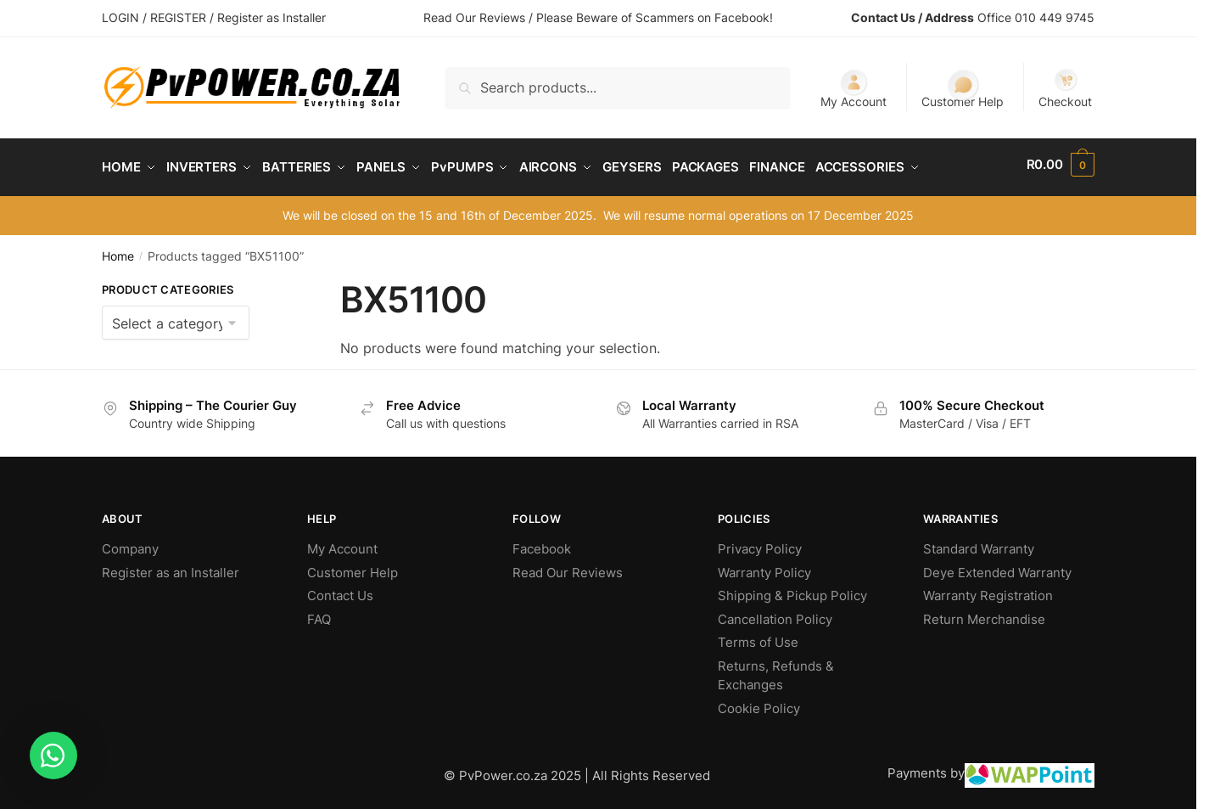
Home (118, 250)
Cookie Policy (759, 702)
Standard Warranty (978, 543)
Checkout (1065, 88)
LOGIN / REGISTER (154, 17)
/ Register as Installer (268, 17)
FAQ (319, 613)
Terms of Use (758, 636)
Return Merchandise (984, 613)
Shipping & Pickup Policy (792, 589)
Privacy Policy (760, 543)
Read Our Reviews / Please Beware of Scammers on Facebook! (598, 17)
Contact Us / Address (912, 17)
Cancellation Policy (775, 613)
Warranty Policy (764, 567)
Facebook (541, 543)
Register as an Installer (170, 567)
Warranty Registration (988, 589)
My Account (853, 88)
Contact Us (340, 589)
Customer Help (962, 88)
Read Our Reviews (567, 567)
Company (130, 543)
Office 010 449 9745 (1035, 17)
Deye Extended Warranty (997, 567)
